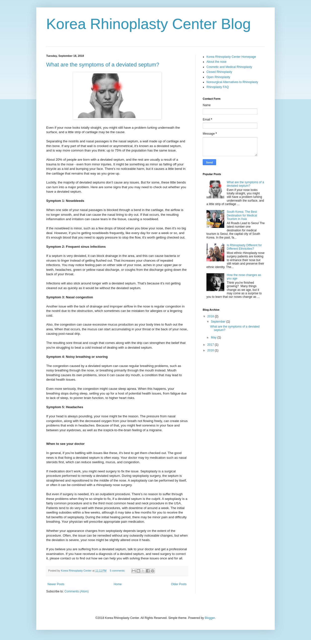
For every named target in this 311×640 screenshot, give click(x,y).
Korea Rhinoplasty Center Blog (148, 24)
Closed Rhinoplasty (219, 72)
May (214, 337)
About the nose (216, 61)
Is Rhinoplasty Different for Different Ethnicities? (244, 247)
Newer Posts (55, 584)
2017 (211, 344)
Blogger (210, 618)
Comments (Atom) (76, 591)
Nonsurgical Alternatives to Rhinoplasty (232, 82)
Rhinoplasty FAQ (217, 87)
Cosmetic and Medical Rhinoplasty (229, 67)
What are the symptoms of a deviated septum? (102, 64)
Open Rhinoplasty (218, 77)
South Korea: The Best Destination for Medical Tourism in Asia (242, 215)
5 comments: (118, 570)
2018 (211, 316)
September (218, 321)
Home (118, 584)
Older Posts (179, 584)
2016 (211, 350)
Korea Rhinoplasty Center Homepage (231, 57)
